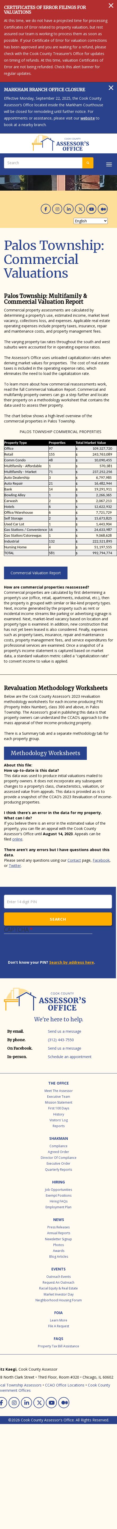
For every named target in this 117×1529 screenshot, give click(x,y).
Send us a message (64, 1031)
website (87, 118)
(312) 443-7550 (61, 1039)
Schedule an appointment (70, 1056)
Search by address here (71, 962)
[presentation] (48, 949)
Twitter (15, 865)
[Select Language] (91, 221)
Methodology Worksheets (45, 753)
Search (58, 919)
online (17, 839)
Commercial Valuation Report (36, 572)
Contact (74, 860)
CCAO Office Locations (64, 1385)
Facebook (101, 860)
